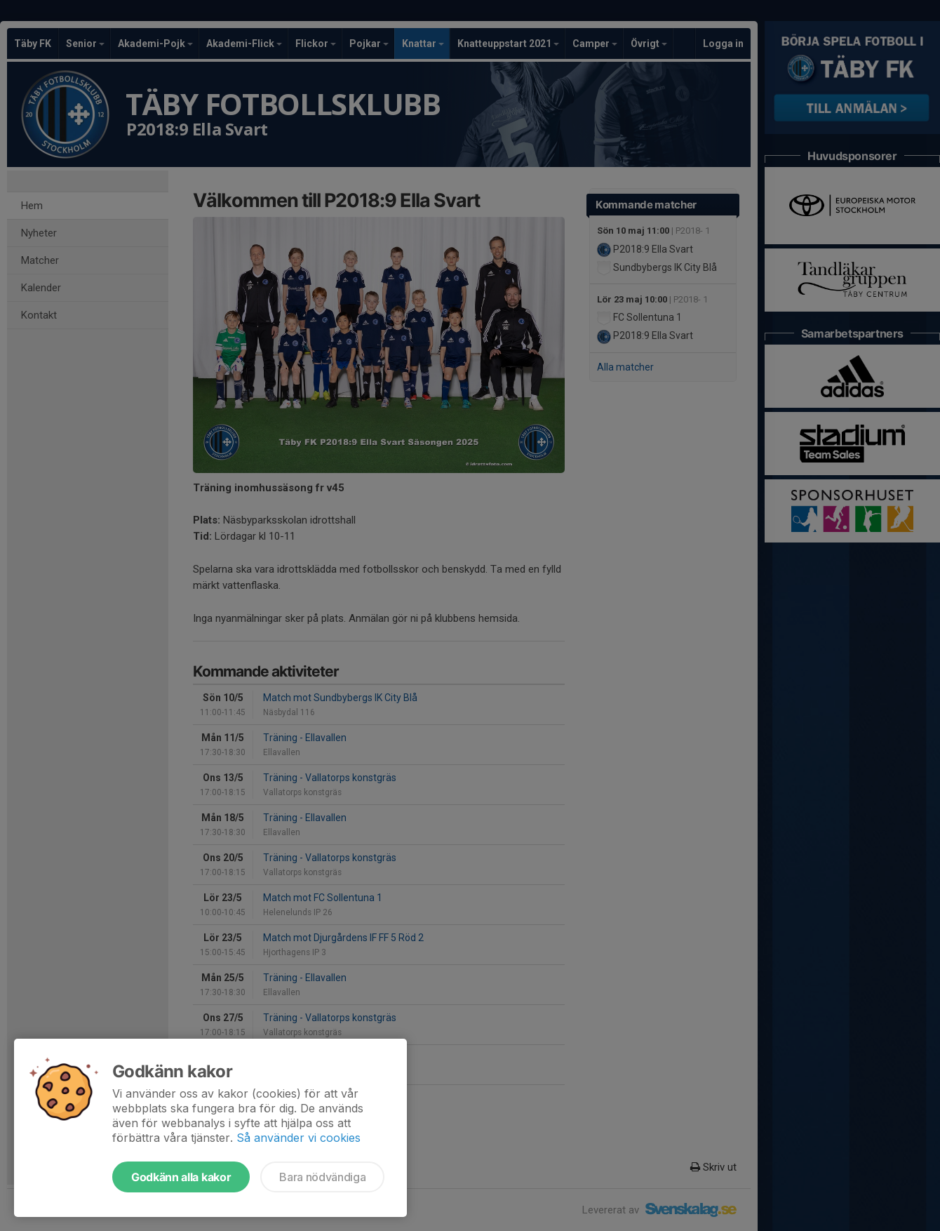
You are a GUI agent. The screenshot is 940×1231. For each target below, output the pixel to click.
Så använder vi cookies (298, 1138)
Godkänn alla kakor (181, 1177)
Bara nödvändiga (322, 1177)
